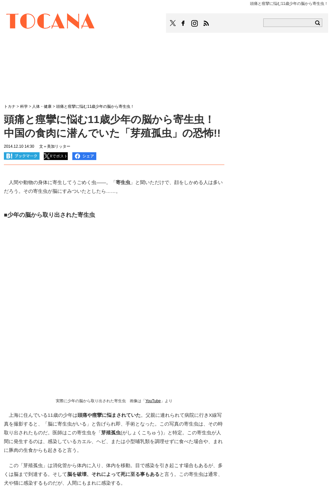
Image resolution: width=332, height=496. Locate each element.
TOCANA (50, 22)
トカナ (10, 106)
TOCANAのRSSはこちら (206, 23)
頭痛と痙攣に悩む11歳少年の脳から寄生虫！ (95, 106)
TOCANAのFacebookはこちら (183, 23)
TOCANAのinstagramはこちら (194, 23)
